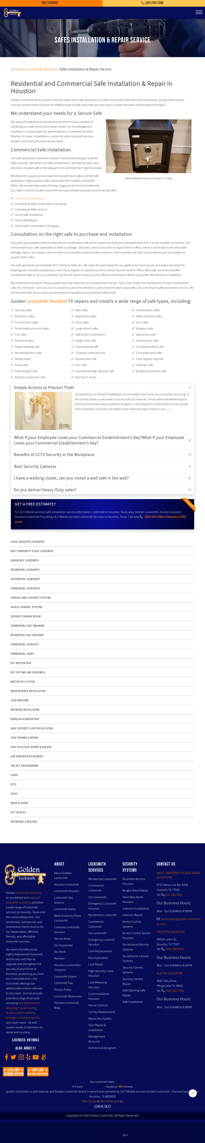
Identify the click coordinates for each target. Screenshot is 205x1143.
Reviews (59, 958)
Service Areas (62, 939)
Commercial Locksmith (96, 887)
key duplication (21, 663)
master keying (27, 1008)
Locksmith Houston (47, 301)
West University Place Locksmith (32, 551)
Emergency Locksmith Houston (102, 906)
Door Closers (19, 803)
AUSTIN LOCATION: (170, 973)
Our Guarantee (63, 945)
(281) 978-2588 (153, 517)
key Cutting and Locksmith (28, 672)
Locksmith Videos (65, 976)
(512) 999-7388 (174, 991)
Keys (14, 784)
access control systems (27, 607)
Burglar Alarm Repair (135, 890)
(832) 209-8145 (174, 949)
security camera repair (26, 616)
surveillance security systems (31, 597)
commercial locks (22, 653)
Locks (14, 775)
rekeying (11, 1008)
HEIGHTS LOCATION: (171, 931)
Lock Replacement (100, 951)
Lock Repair (95, 964)
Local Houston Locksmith (27, 542)
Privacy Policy (62, 990)
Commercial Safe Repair (30, 198)
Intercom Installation (136, 908)
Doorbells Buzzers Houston (134, 881)
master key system (23, 681)
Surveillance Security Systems (136, 946)
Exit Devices (18, 812)
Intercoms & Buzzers (24, 821)
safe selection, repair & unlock (31, 747)
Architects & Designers (102, 1048)
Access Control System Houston (137, 935)
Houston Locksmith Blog (66, 1005)
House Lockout (98, 1005)
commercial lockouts (25, 644)
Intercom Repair (133, 915)
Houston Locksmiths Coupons (67, 967)
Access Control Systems (132, 924)
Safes (14, 793)
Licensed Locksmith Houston (67, 929)
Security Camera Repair (133, 981)
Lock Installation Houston (99, 996)
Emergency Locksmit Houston (101, 942)
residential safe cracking (27, 635)
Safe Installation (133, 1002)
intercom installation (25, 709)
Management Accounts (96, 1038)
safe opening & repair (24, 737)
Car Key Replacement (101, 1012)
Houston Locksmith (66, 884)
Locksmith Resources (67, 996)
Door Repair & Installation (97, 1027)
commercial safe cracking (27, 625)
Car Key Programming (25, 765)
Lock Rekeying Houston (97, 984)
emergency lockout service (23, 1018)
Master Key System (100, 1018)
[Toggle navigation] (199, 11)
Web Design (89, 1101)
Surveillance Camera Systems (136, 958)
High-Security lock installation (32, 728)
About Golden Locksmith (63, 875)
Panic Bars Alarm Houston (133, 899)
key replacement (29, 1003)
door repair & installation (28, 691)
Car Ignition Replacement (27, 756)
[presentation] (120, 144)
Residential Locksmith (25, 570)
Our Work (60, 952)
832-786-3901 (173, 895)
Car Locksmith (97, 897)
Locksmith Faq (63, 983)
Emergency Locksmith (25, 560)
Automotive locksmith (25, 579)
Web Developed (109, 1101)
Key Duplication (98, 958)
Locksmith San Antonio (63, 900)
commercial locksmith (25, 588)
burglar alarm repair (25, 719)
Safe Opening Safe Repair (134, 992)
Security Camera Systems (133, 970)
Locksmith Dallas (65, 909)
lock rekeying (20, 700)
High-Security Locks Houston (100, 973)
